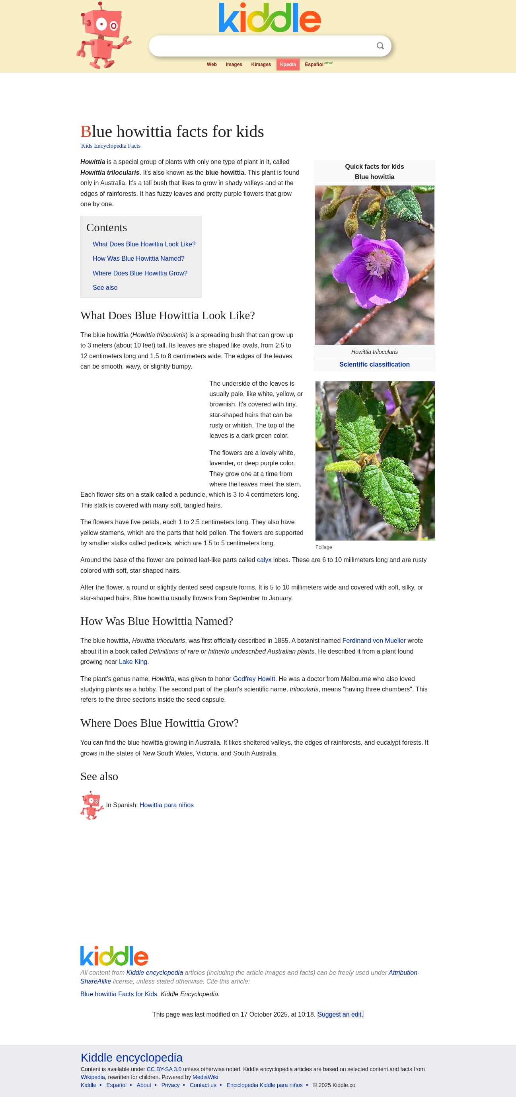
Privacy (171, 1085)
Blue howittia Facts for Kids (118, 994)
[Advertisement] (257, 95)
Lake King (133, 661)
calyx (264, 559)
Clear (364, 46)
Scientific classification (374, 364)
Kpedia (288, 64)
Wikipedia (93, 1077)
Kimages (261, 64)
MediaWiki (205, 1077)
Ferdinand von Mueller (374, 640)
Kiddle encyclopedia (155, 972)
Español (319, 63)
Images (234, 64)
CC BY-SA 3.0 (164, 1069)
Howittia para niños (167, 805)
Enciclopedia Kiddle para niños (265, 1085)
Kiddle (88, 1085)
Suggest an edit (340, 1014)
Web (212, 64)
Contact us (203, 1085)
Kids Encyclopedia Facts (110, 145)
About (144, 1085)
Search (380, 46)
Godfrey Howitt (254, 678)
